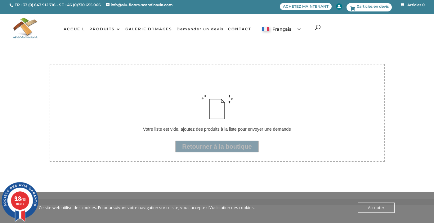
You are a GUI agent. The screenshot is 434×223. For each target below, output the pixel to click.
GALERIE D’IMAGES (148, 29)
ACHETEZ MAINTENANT (306, 6)
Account (339, 6)
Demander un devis (200, 29)
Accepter (376, 207)
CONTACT (239, 29)
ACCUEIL (74, 29)
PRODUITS (102, 29)
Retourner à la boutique (217, 146)
